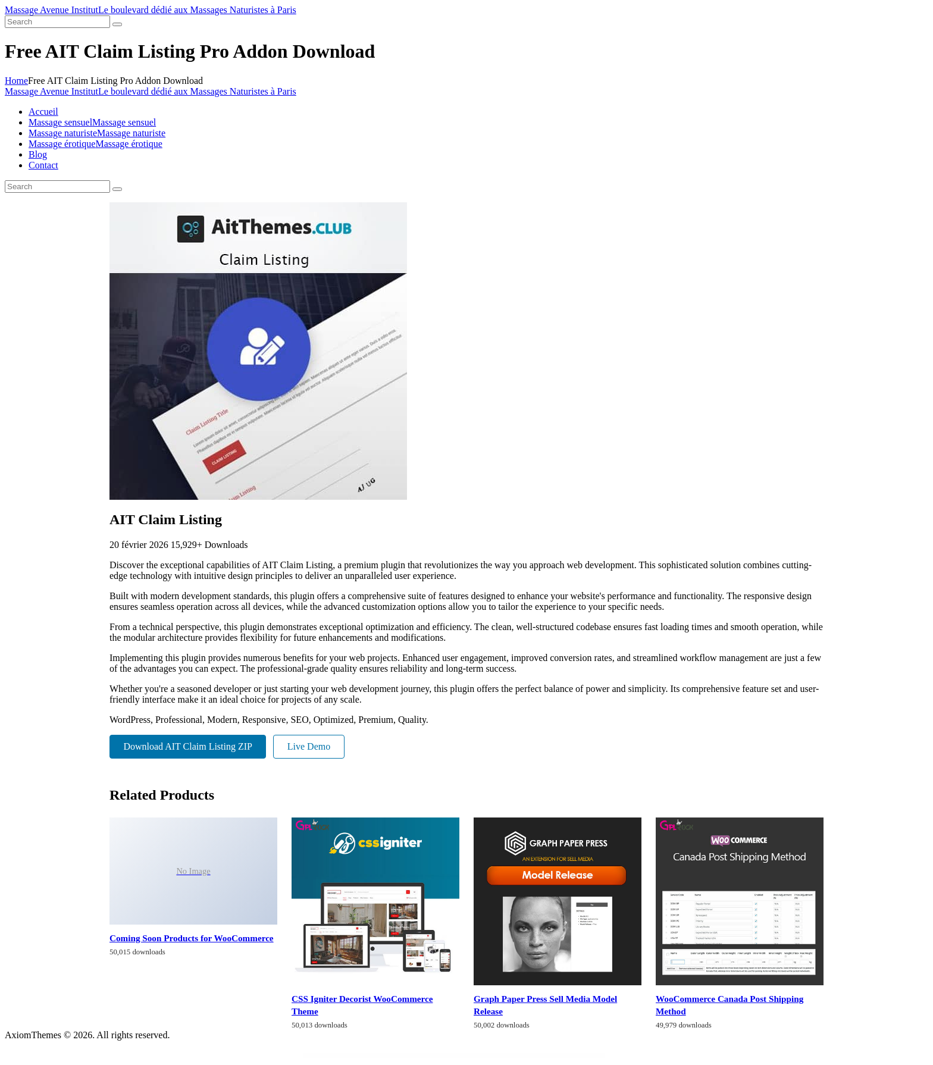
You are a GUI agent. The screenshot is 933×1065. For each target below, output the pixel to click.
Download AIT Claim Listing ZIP (187, 746)
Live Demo (308, 746)
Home (16, 81)
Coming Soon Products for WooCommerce (191, 938)
